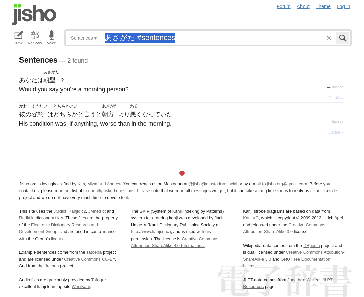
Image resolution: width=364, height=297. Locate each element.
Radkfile (27, 217)
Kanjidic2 (77, 211)
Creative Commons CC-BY (89, 259)
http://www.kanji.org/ (150, 231)
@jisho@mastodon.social (213, 183)
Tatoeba (337, 87)
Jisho (34, 14)
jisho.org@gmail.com (287, 183)
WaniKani (81, 286)
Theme (323, 6)
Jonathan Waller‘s (304, 279)
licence (58, 238)
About (303, 6)
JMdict (60, 211)
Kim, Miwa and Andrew (99, 183)
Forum (284, 6)
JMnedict (97, 211)
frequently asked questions (108, 190)
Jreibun (52, 265)
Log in (343, 6)
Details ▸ (336, 98)
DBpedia (311, 245)
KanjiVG (251, 217)
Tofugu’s (99, 279)
